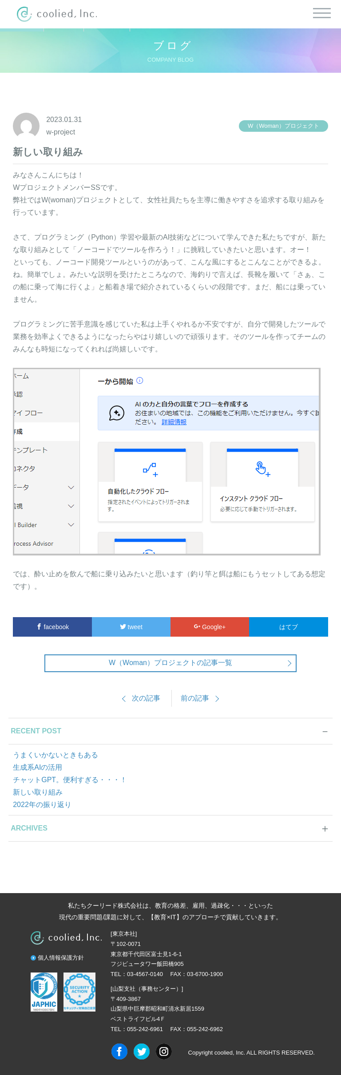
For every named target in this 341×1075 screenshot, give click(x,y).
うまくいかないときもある (55, 755)
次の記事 (146, 698)
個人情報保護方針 (61, 957)
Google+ (210, 626)
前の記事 (195, 698)
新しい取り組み (38, 792)
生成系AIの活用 (37, 767)
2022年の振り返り (42, 804)
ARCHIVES (29, 828)
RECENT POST (36, 731)
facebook (52, 626)
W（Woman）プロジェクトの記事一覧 (170, 662)
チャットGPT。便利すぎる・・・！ (70, 780)
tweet (131, 626)
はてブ (288, 626)
